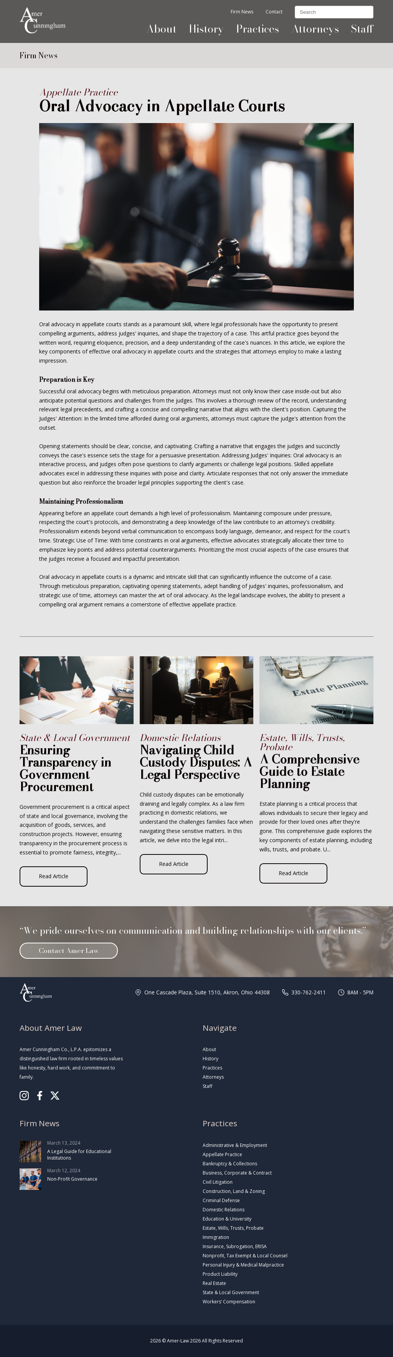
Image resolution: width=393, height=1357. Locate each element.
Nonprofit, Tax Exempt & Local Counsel (245, 1255)
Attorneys (315, 29)
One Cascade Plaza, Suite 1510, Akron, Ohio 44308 (207, 992)
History (206, 29)
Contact (274, 12)
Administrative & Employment (235, 1145)
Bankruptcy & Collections (230, 1163)
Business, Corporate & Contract (237, 1173)
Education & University (227, 1219)
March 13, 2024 (72, 1151)
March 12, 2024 (72, 1179)
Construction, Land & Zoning (234, 1191)
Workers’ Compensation (229, 1301)
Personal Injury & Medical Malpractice (243, 1265)
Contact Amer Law (69, 950)
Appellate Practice (222, 1154)
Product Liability (220, 1274)
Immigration (216, 1237)
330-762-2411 (308, 992)
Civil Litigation (218, 1182)
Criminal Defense (221, 1200)
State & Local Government (231, 1292)
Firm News (242, 12)
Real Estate (214, 1283)
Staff (362, 29)
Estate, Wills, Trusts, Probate (233, 1228)
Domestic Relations (223, 1209)
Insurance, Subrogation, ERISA (235, 1246)
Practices (257, 29)
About (161, 29)
